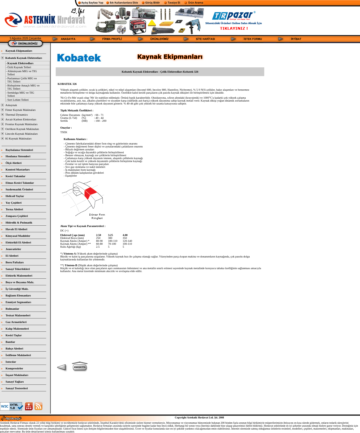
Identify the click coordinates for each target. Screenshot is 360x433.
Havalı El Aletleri (16, 229)
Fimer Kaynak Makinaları (20, 109)
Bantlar (10, 341)
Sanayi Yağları (15, 381)
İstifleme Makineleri (18, 355)
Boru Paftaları (15, 262)
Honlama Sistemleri (18, 156)
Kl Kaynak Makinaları (18, 138)
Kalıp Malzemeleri (17, 328)
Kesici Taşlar (14, 335)
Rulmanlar (12, 308)
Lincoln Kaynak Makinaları (21, 133)
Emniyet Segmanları (18, 302)
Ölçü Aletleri (13, 162)
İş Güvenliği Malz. (17, 288)
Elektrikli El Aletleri (18, 242)
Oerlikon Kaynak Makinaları (22, 128)
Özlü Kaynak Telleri (19, 67)
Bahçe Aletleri (14, 348)
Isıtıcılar (11, 361)
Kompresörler (14, 368)
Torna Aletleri (14, 209)
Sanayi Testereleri (17, 388)
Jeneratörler (13, 249)
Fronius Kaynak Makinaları (21, 124)
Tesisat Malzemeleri (18, 315)
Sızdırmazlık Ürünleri (19, 189)
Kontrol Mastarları (18, 169)
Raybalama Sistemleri (19, 149)
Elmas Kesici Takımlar (20, 182)
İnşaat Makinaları (17, 375)
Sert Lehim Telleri (18, 99)
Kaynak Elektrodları (20, 63)
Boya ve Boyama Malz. (20, 282)
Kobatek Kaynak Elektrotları (23, 57)
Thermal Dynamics (16, 114)
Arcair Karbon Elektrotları (20, 119)
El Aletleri (12, 255)
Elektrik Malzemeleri (19, 275)
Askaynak (11, 105)
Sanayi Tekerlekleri (18, 268)
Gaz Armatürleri (16, 321)
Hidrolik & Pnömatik (19, 222)
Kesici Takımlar (15, 176)
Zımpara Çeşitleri (17, 215)
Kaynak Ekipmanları (19, 50)
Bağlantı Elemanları (18, 295)
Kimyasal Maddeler (18, 235)
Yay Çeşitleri (13, 202)
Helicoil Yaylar (15, 196)
